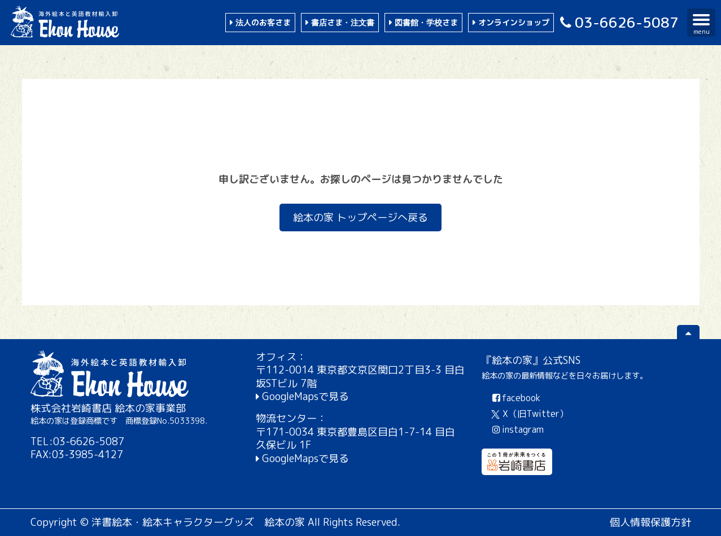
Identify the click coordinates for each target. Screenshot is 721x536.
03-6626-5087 (618, 22)
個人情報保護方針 (650, 522)
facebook (515, 398)
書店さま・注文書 (342, 22)
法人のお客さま (263, 22)
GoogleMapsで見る (305, 396)
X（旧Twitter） (530, 413)
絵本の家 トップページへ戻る (360, 217)
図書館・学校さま (426, 22)
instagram (517, 429)
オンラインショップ (513, 22)
